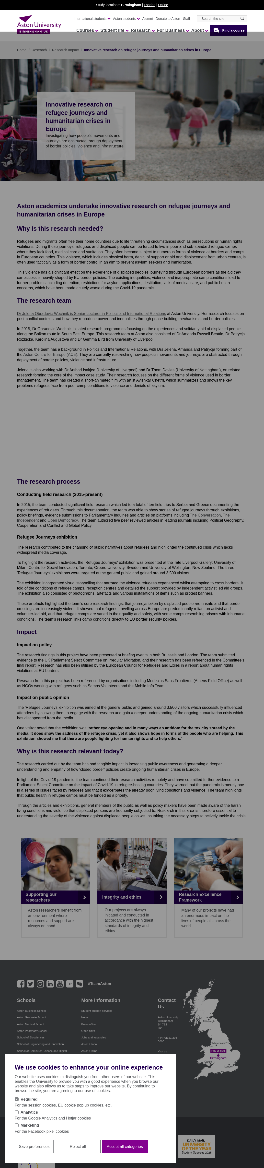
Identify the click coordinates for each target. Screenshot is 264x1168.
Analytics (29, 1112)
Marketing (30, 1125)
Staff (186, 19)
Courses (87, 30)
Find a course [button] (233, 30)
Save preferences (34, 1146)
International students (92, 19)
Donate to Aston (168, 19)
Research (142, 30)
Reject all (78, 1146)
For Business (173, 30)
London (149, 5)
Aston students (126, 19)
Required (29, 1099)
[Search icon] (242, 18)
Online (163, 5)
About (199, 30)
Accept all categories (125, 1146)
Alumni (147, 19)
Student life (114, 30)
